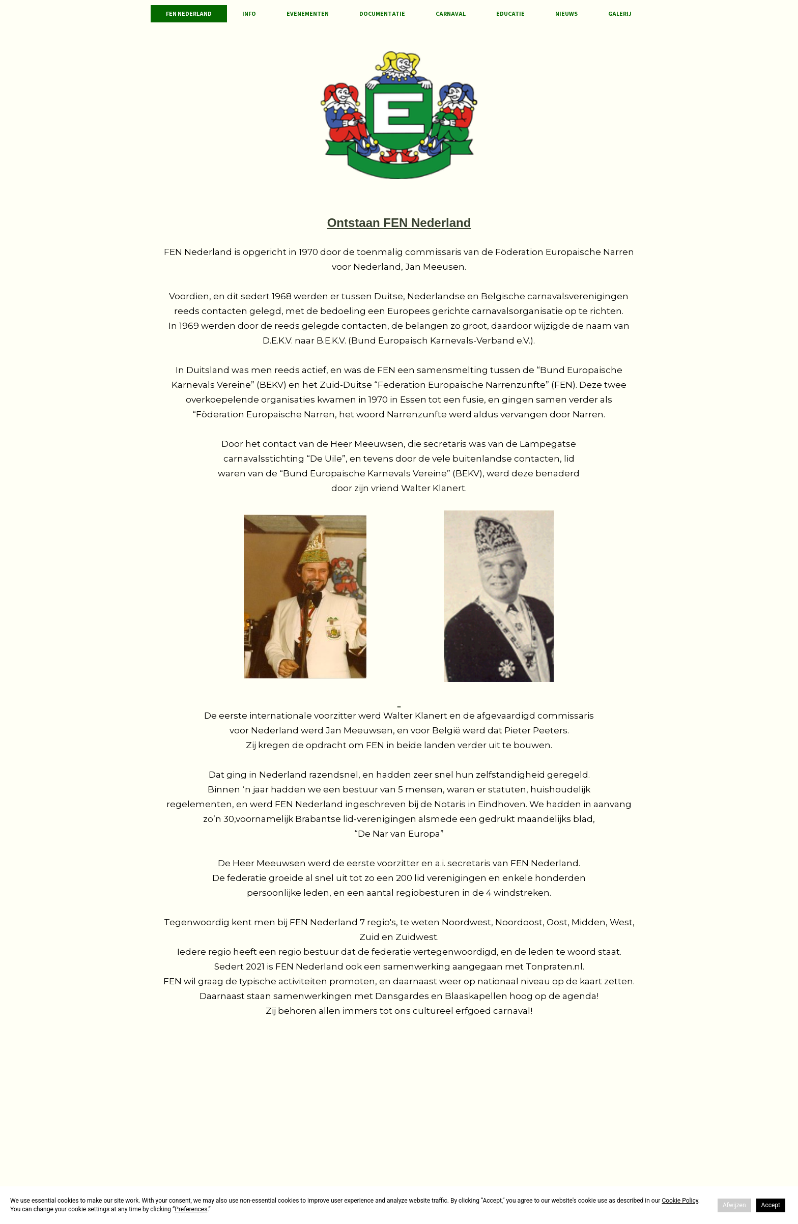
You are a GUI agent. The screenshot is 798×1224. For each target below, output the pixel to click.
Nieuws (566, 13)
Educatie (510, 13)
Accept (770, 1205)
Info (249, 13)
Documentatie (382, 13)
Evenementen (308, 13)
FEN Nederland (189, 13)
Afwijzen (734, 1205)
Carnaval (451, 13)
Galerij (620, 13)
